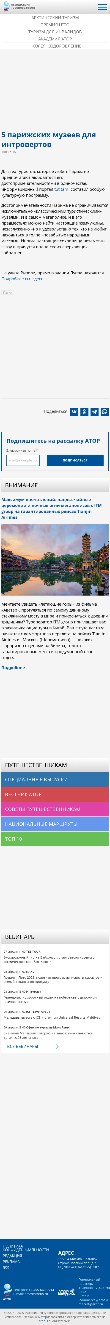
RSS (6, 1267)
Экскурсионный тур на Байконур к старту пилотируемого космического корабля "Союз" (49, 959)
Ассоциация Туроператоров (23, 6)
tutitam (61, 189)
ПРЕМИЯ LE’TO (55, 24)
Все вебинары (22, 1046)
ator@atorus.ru (36, 1294)
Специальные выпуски (36, 779)
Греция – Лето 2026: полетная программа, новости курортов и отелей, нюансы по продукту (53, 979)
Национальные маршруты (41, 824)
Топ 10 (13, 839)
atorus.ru (45, 1321)
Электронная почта (20, 450)
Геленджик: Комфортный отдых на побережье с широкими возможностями (50, 999)
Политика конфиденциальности (26, 1248)
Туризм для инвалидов (55, 31)
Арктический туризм (55, 17)
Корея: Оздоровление (56, 46)
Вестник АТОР (23, 794)
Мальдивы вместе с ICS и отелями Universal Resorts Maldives (52, 1017)
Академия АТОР (55, 39)
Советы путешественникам (43, 809)
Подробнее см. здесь (22, 278)
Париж (7, 292)
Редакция (12, 1255)
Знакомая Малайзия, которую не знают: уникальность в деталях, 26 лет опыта (48, 1035)
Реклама (11, 1261)
